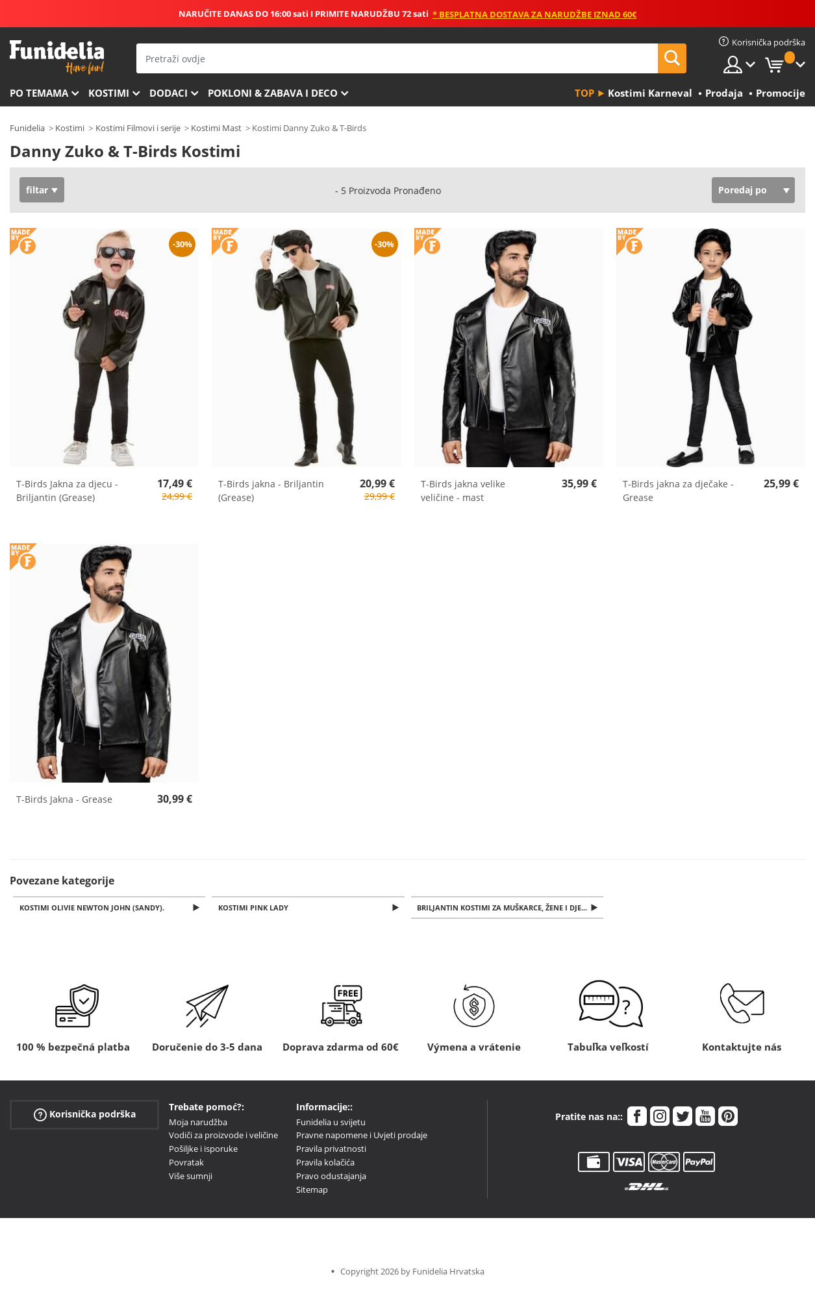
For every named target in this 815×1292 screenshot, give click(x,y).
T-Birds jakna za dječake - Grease (678, 491)
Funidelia (27, 128)
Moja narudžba (198, 1123)
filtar (37, 190)
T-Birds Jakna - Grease (64, 799)
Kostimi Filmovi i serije (138, 128)
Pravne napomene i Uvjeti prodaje (361, 1136)
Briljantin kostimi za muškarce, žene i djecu (507, 908)
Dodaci (168, 92)
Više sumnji (190, 1177)
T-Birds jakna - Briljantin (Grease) (271, 491)
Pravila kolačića (325, 1163)
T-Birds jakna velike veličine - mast (463, 491)
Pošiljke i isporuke (203, 1150)
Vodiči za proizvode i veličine (223, 1136)
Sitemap (312, 1191)
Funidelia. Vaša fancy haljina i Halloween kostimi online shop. (57, 57)
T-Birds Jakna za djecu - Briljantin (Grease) (67, 491)
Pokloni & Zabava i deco (273, 92)
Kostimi (108, 92)
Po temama (39, 92)
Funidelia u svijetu (331, 1123)
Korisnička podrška (85, 1115)
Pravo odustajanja (331, 1177)
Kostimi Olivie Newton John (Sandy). (93, 908)
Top (584, 92)
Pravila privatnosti (331, 1150)
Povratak (186, 1163)
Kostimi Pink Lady (255, 908)
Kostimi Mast (216, 128)
